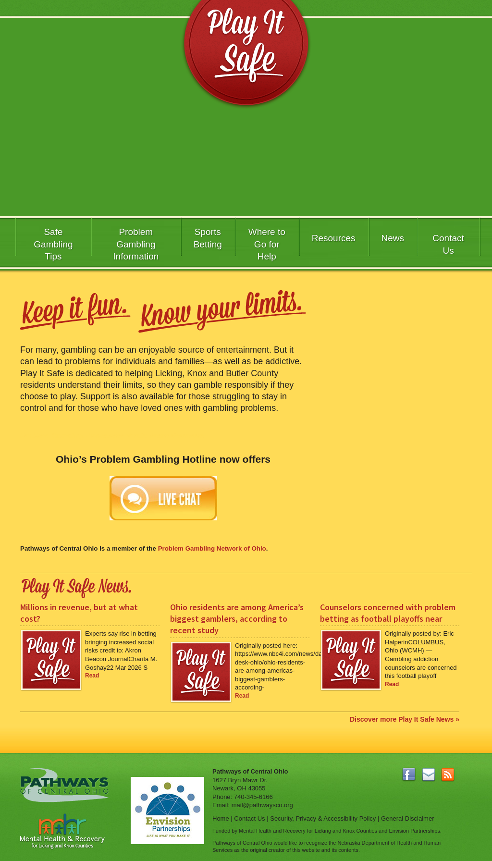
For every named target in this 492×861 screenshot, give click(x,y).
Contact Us (448, 244)
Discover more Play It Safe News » (404, 719)
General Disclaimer (407, 818)
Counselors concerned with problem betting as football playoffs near (387, 613)
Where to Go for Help (266, 242)
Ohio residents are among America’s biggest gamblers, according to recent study (237, 619)
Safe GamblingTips (53, 242)
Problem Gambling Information (136, 242)
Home (220, 818)
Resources (334, 238)
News (393, 238)
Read (92, 675)
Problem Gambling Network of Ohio (212, 548)
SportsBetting (208, 238)
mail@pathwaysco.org (262, 805)
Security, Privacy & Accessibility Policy (323, 818)
